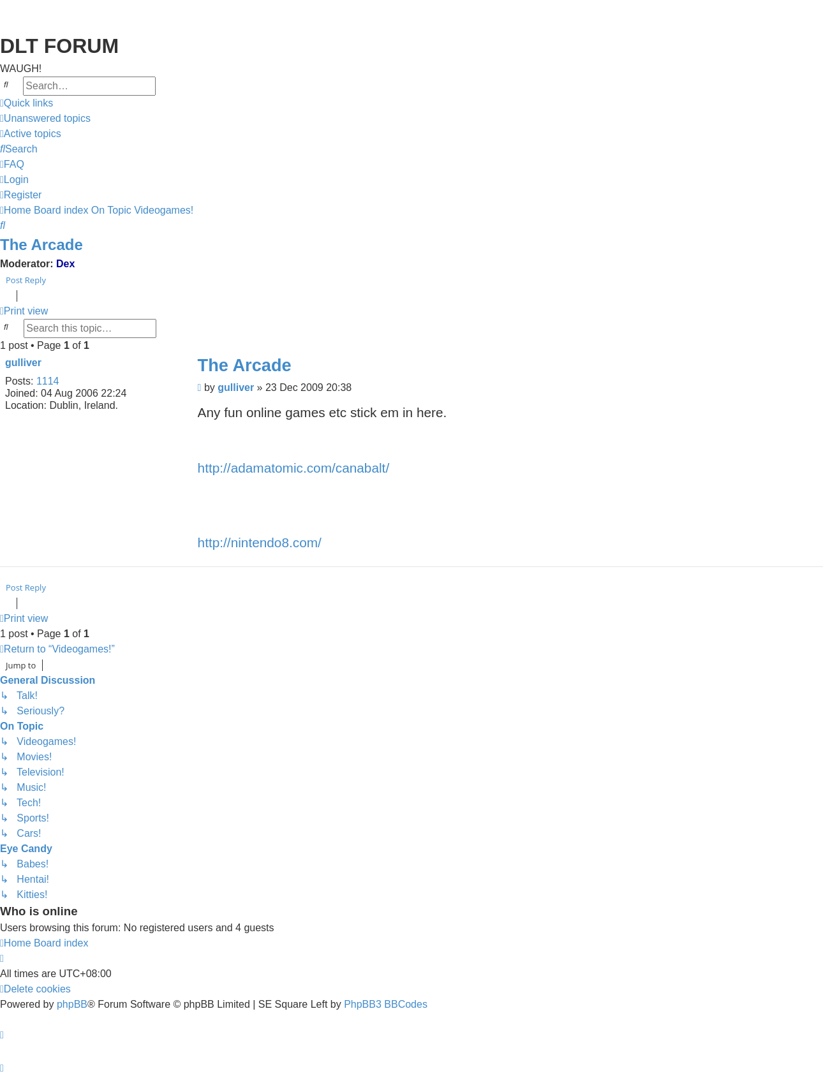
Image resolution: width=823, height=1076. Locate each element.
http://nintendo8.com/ (260, 542)
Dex (65, 263)
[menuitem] (45, 118)
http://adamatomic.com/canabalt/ (294, 468)
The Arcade (41, 244)
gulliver (23, 362)
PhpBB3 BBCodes (385, 1004)
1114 (47, 381)
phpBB (72, 1004)
